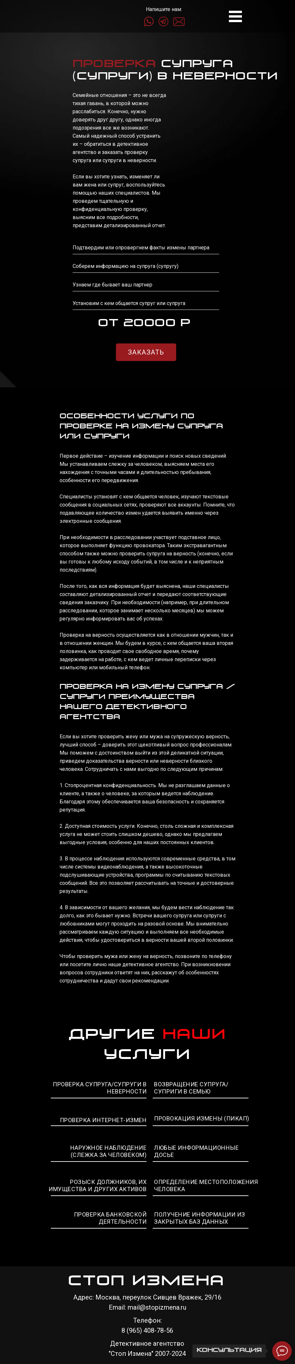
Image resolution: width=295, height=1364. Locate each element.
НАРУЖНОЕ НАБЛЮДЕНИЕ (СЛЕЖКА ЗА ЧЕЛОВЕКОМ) (108, 1151)
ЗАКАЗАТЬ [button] (146, 352)
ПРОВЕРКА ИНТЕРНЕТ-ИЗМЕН (103, 1120)
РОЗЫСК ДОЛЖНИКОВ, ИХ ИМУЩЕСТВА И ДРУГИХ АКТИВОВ (98, 1185)
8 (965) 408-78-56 (147, 1330)
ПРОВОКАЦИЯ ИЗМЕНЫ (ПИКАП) (201, 1118)
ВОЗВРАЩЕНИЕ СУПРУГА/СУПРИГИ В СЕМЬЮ (191, 1088)
